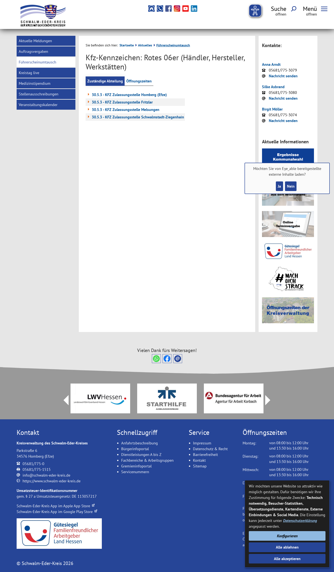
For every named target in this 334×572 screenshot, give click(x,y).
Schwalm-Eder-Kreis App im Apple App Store (56, 505)
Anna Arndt (271, 64)
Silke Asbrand (273, 86)
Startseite (126, 45)
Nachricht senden (283, 75)
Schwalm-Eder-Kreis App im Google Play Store (57, 511)
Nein (291, 186)
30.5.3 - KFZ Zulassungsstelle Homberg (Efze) (126, 94)
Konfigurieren (287, 535)
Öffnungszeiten (139, 81)
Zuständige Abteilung (105, 81)
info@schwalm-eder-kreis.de (46, 475)
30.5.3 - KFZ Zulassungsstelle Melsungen (122, 109)
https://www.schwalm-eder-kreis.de (52, 481)
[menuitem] (46, 41)
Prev (63, 400)
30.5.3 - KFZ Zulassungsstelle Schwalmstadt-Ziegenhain (135, 117)
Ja (279, 186)
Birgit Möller (272, 109)
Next (270, 400)
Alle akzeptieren (287, 558)
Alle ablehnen (287, 547)
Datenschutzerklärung (300, 520)
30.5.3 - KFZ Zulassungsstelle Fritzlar (119, 102)
